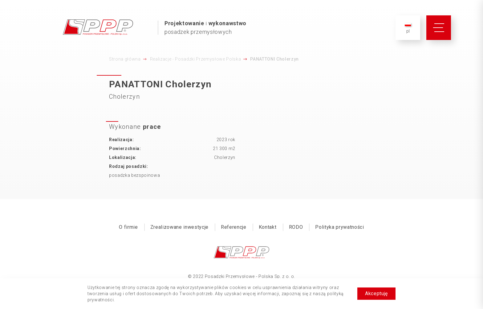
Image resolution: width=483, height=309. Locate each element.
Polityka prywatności (339, 227)
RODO (296, 227)
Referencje (233, 227)
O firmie (128, 227)
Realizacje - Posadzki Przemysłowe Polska (195, 59)
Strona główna (125, 59)
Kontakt (268, 227)
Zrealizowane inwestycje (179, 227)
